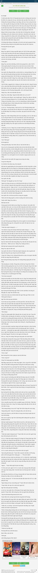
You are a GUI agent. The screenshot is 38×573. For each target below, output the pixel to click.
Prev (13, 10)
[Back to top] (36, 570)
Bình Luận (23, 565)
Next (25, 10)
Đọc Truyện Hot (5, 1)
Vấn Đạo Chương (33, 571)
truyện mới (2, 571)
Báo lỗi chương (16, 565)
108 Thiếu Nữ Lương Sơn (19, 5)
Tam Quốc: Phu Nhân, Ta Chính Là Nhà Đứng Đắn (23, 571)
